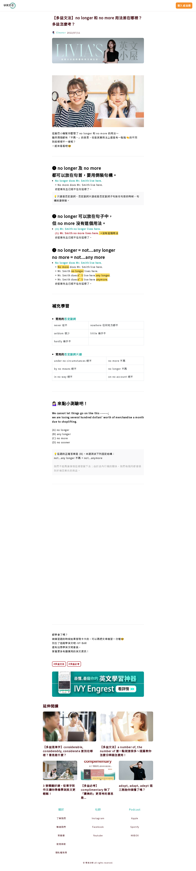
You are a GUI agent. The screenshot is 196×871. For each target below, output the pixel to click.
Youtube (98, 835)
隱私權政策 (61, 852)
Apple (134, 818)
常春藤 (61, 835)
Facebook (98, 826)
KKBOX (135, 835)
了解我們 (61, 818)
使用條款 (61, 844)
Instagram (98, 818)
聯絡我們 (61, 826)
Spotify (134, 826)
